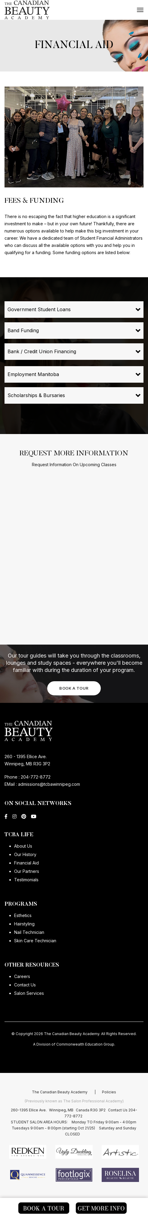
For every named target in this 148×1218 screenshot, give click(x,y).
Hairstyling (24, 923)
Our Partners (26, 871)
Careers (22, 976)
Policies (109, 1112)
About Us (23, 846)
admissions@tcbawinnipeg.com (48, 784)
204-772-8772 (36, 776)
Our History (25, 854)
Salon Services (29, 993)
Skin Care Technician (35, 940)
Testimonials (26, 879)
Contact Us (25, 984)
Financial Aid (26, 862)
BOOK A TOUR (74, 688)
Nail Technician (29, 932)
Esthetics (23, 915)
